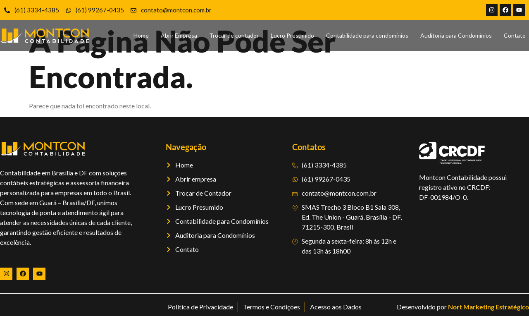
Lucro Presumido (292, 35)
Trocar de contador (234, 35)
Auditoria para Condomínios (456, 35)
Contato (515, 35)
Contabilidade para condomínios (367, 35)
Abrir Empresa (179, 35)
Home (141, 35)
